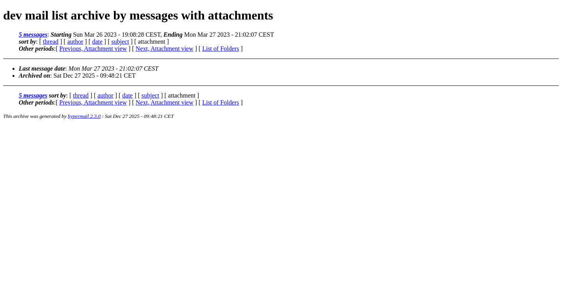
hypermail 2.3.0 (84, 116)
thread (51, 41)
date (97, 41)
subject (120, 41)
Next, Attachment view (165, 48)
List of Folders (220, 48)
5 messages (33, 34)
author (75, 41)
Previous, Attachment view (93, 48)
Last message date (42, 68)
